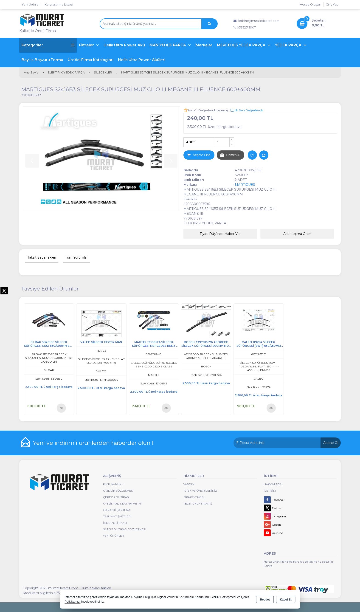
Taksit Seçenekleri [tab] (41, 257)
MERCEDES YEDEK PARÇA (241, 45)
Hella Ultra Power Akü (124, 45)
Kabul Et (286, 599)
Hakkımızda (273, 484)
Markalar (204, 45)
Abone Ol (330, 443)
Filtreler (87, 45)
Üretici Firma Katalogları (90, 60)
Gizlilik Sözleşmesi (118, 490)
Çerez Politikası (116, 497)
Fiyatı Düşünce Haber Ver (220, 234)
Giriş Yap (332, 4)
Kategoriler (48, 45)
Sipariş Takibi (194, 497)
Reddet (265, 599)
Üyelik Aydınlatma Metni (122, 503)
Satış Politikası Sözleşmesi (124, 529)
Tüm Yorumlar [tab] (76, 257)
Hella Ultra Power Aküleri (141, 60)
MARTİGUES (245, 185)
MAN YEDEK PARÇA (168, 45)
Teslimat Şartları (117, 516)
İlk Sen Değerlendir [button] (247, 110)
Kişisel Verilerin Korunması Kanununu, (183, 597)
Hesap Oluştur (310, 4)
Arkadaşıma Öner (297, 234)
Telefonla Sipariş (197, 503)
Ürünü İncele (61, 407)
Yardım (188, 484)
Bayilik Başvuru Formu (42, 60)
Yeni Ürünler (113, 535)
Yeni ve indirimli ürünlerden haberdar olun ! (93, 442)
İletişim (270, 490)
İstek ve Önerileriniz (200, 490)
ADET (190, 142)
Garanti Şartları (117, 510)
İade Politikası (115, 523)
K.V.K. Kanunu (113, 484)
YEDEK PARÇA (288, 45)
